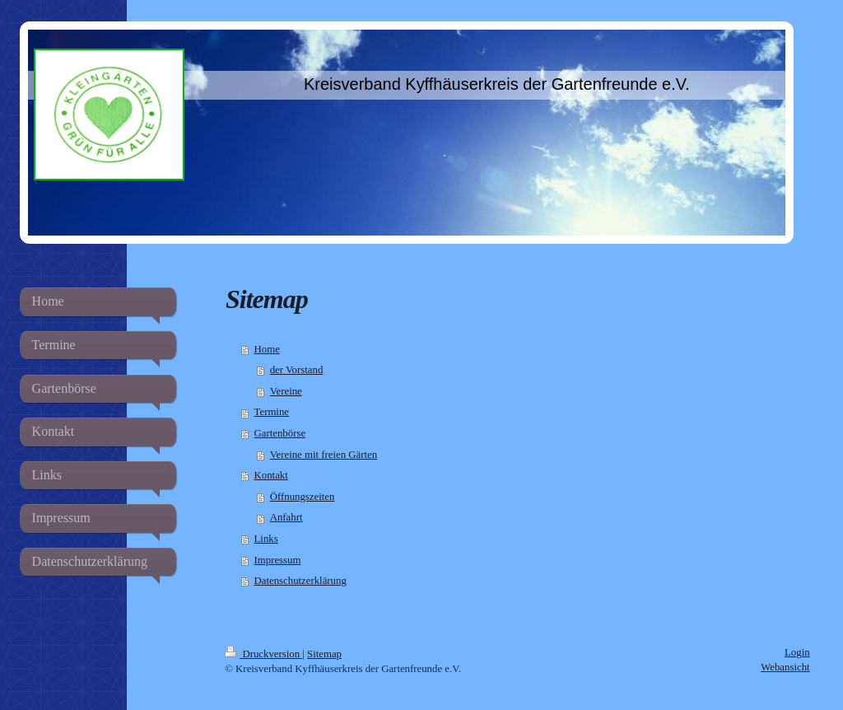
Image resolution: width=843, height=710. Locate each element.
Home (267, 349)
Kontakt (271, 475)
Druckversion (263, 654)
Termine (271, 412)
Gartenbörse (280, 433)
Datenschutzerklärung (300, 580)
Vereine (286, 391)
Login (797, 652)
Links (266, 538)
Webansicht (785, 667)
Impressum (277, 560)
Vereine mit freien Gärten (323, 454)
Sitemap (324, 654)
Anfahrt (286, 517)
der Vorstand (297, 370)
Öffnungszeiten (302, 496)
